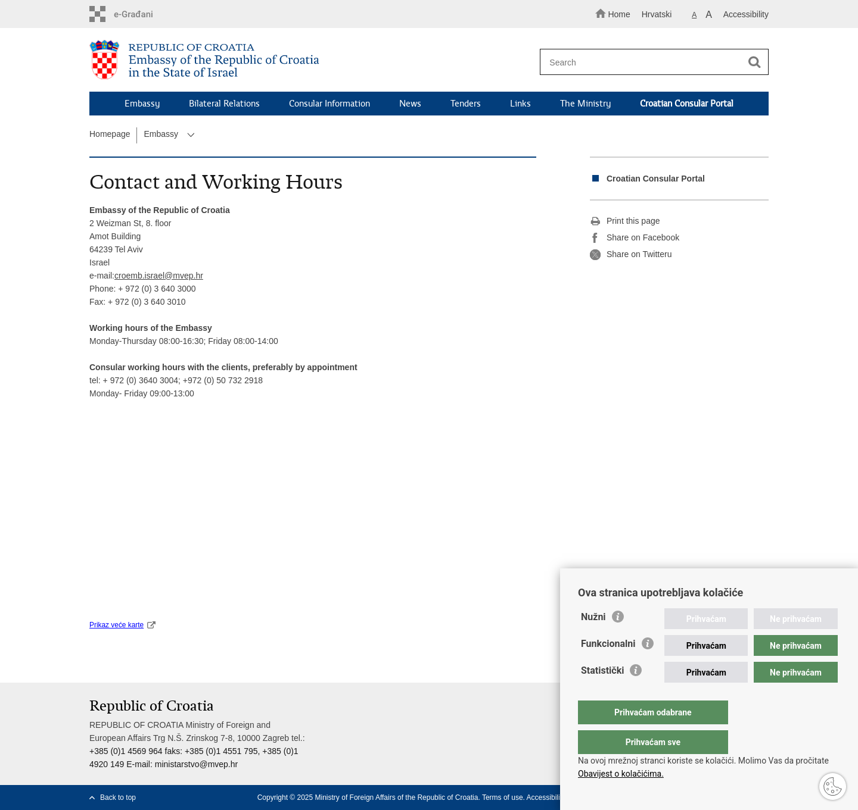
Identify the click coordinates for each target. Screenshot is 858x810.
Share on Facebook (634, 238)
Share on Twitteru (631, 254)
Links (520, 103)
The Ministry (585, 103)
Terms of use (502, 797)
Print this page (625, 221)
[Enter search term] (648, 62)
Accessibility (746, 14)
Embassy (142, 103)
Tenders (465, 103)
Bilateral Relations (224, 103)
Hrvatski (657, 14)
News (410, 103)
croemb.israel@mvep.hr (158, 275)
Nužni (593, 640)
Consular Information (329, 103)
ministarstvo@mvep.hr (196, 764)
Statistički (602, 694)
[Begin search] (754, 62)
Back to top (118, 797)
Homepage (109, 134)
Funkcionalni (608, 667)
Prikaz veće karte (116, 625)
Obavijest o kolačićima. (621, 773)
